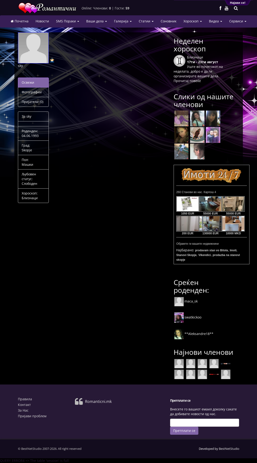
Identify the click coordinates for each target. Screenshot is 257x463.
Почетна (20, 21)
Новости (42, 21)
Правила (25, 399)
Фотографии (32, 92)
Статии (146, 21)
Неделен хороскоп (190, 45)
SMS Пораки (67, 21)
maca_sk (185, 301)
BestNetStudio (229, 448)
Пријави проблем (32, 416)
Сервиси (237, 21)
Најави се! (237, 2)
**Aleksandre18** (193, 333)
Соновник (168, 21)
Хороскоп (193, 21)
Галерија (123, 21)
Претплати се (184, 430)
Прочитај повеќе (187, 81)
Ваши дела (96, 21)
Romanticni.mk (98, 401)
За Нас (23, 410)
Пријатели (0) (32, 101)
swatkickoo (187, 317)
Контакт (24, 404)
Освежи (28, 82)
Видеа (215, 21)
